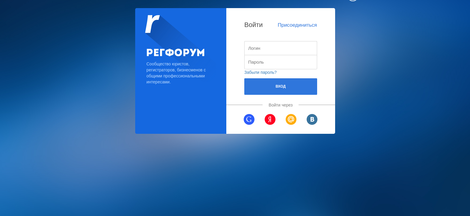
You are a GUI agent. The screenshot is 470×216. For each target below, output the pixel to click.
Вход (280, 86)
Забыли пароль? (260, 72)
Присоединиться (297, 25)
